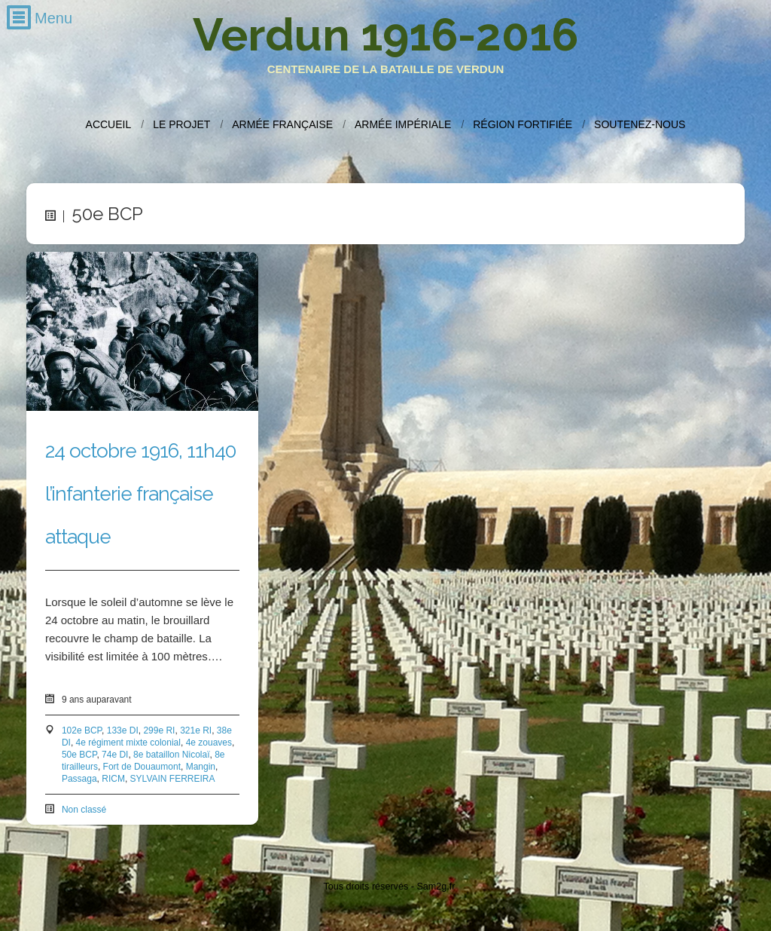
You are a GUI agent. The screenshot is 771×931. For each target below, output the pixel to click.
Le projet (181, 124)
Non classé (84, 809)
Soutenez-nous (639, 124)
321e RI (196, 730)
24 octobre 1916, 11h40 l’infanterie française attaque (140, 493)
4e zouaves (209, 742)
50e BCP (79, 754)
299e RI (159, 730)
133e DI (123, 730)
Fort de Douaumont (142, 766)
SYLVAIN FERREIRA (172, 778)
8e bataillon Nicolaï (171, 754)
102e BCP (82, 730)
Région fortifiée (522, 124)
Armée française (282, 124)
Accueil (109, 124)
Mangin (200, 766)
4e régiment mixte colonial (128, 742)
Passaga (79, 778)
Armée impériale (403, 124)
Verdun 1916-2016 (385, 34)
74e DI (115, 754)
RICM (113, 778)
